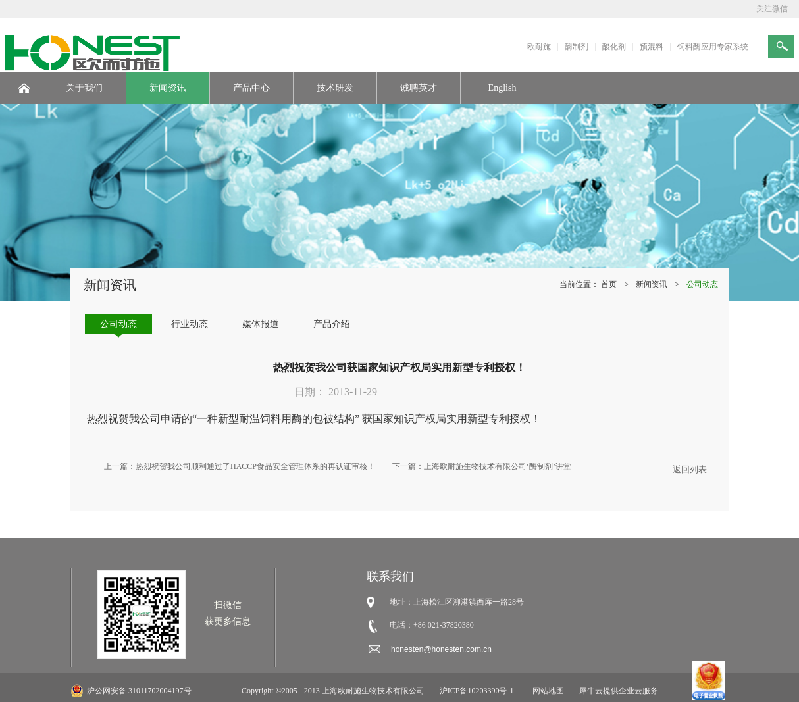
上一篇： (239, 466)
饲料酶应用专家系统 (712, 46)
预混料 (651, 46)
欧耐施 (539, 46)
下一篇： (481, 466)
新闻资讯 (651, 284)
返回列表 (690, 469)
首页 (609, 284)
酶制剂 (576, 46)
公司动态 (702, 284)
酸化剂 (614, 46)
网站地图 (546, 690)
